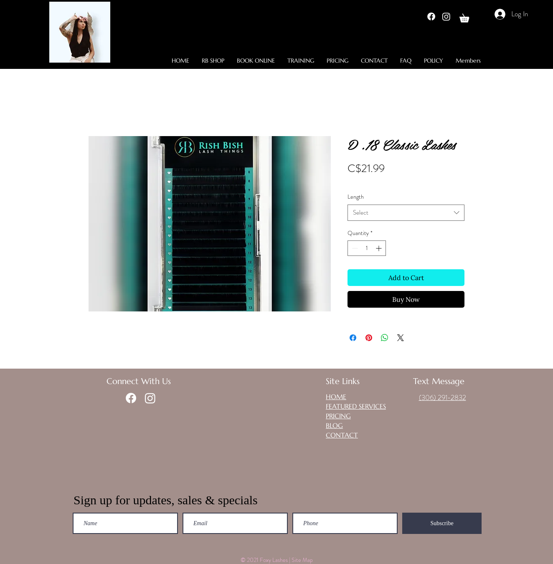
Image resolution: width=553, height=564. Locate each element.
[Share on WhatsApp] (385, 338)
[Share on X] (401, 338)
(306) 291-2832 (442, 397)
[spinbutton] (366, 248)
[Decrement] (354, 248)
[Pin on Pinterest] (369, 338)
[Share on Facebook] (353, 338)
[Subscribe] (442, 523)
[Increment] (379, 248)
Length (356, 196)
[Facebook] (431, 16)
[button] (468, 16)
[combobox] (406, 213)
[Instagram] (446, 16)
